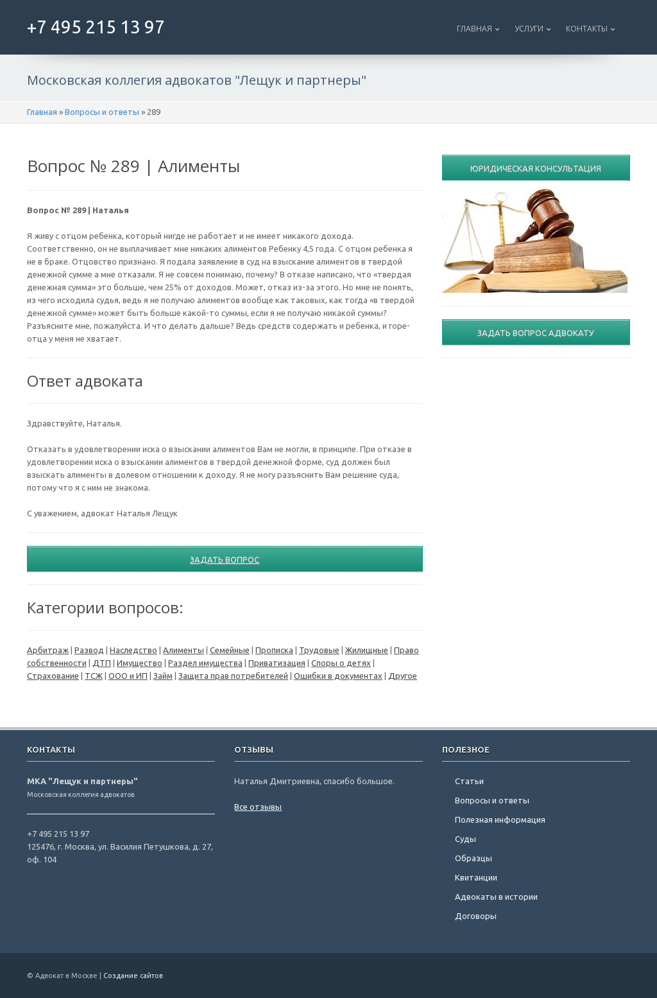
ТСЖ (94, 675)
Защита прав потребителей (233, 675)
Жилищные (366, 649)
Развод (89, 649)
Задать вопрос (224, 559)
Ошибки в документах (338, 675)
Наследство (133, 649)
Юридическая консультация (535, 168)
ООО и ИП (128, 675)
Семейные (230, 649)
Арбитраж (48, 649)
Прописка (274, 649)
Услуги (529, 28)
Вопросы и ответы (102, 111)
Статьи (469, 780)
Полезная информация (500, 819)
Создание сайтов (133, 975)
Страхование (53, 675)
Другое (402, 675)
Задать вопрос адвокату (535, 332)
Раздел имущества (205, 662)
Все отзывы (258, 806)
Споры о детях (341, 662)
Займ (163, 675)
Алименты (183, 649)
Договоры (476, 915)
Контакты (587, 28)
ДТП (101, 662)
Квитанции (476, 877)
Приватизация (276, 662)
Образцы (473, 858)
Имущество (139, 662)
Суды (465, 838)
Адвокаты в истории (496, 896)
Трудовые (319, 649)
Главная (474, 28)
